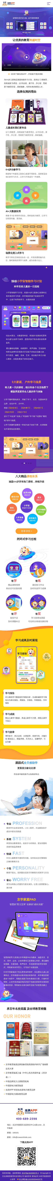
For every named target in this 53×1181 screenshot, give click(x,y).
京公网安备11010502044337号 (29, 1179)
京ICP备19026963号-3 (30, 1173)
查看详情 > (26, 531)
